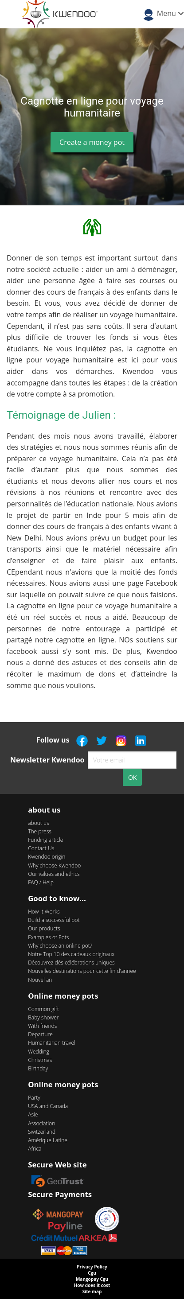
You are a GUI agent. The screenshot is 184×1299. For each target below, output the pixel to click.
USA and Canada (48, 1106)
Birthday (38, 1068)
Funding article (45, 840)
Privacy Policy (92, 1267)
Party (34, 1097)
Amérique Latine (47, 1140)
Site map (92, 1291)
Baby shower (43, 1017)
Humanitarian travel (51, 1042)
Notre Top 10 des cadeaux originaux (71, 954)
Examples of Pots (48, 937)
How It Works (43, 911)
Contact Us (41, 848)
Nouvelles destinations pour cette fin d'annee (82, 971)
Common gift (43, 1009)
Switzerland (41, 1132)
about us (38, 823)
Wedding (38, 1051)
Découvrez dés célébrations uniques (71, 962)
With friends (42, 1026)
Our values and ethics (53, 874)
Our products (44, 928)
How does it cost (92, 1285)
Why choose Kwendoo (54, 865)
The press (39, 831)
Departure (40, 1034)
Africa (34, 1148)
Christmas (40, 1060)
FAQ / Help (41, 882)
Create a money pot (92, 142)
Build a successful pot (53, 920)
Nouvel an (40, 980)
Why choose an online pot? (60, 945)
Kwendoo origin (46, 856)
